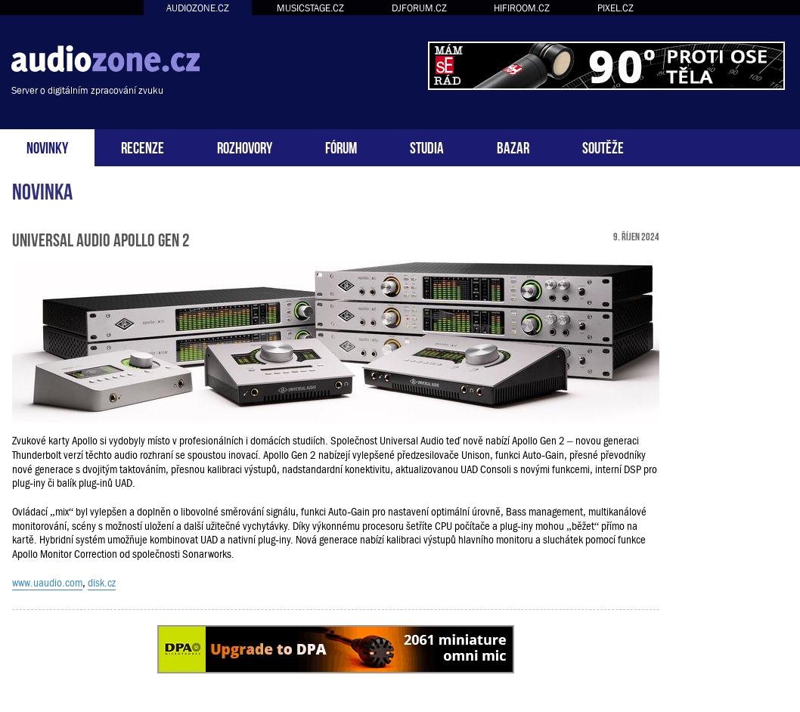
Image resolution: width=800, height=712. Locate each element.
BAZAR (513, 146)
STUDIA (427, 146)
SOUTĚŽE (603, 146)
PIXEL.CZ (615, 8)
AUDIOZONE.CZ (197, 8)
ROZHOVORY (244, 146)
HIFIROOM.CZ (522, 8)
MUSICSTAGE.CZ (310, 8)
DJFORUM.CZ (419, 8)
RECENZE (142, 146)
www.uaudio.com (47, 583)
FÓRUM (341, 146)
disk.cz (102, 583)
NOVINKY (47, 146)
